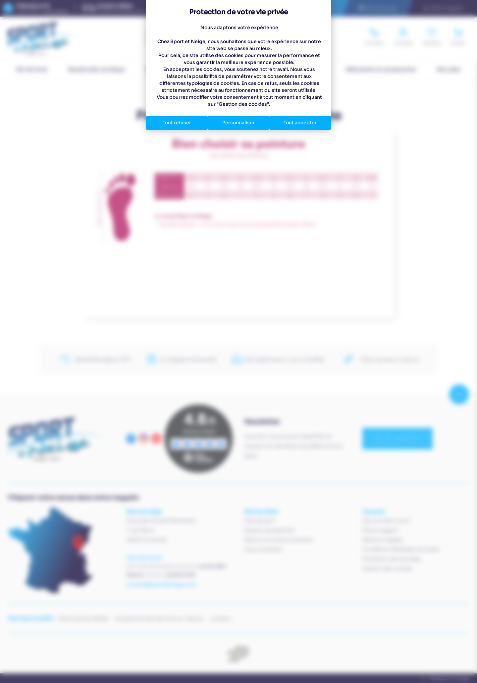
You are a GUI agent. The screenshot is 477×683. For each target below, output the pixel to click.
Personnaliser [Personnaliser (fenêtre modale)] (238, 123)
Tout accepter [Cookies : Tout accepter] (300, 123)
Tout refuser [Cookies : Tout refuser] (177, 123)
